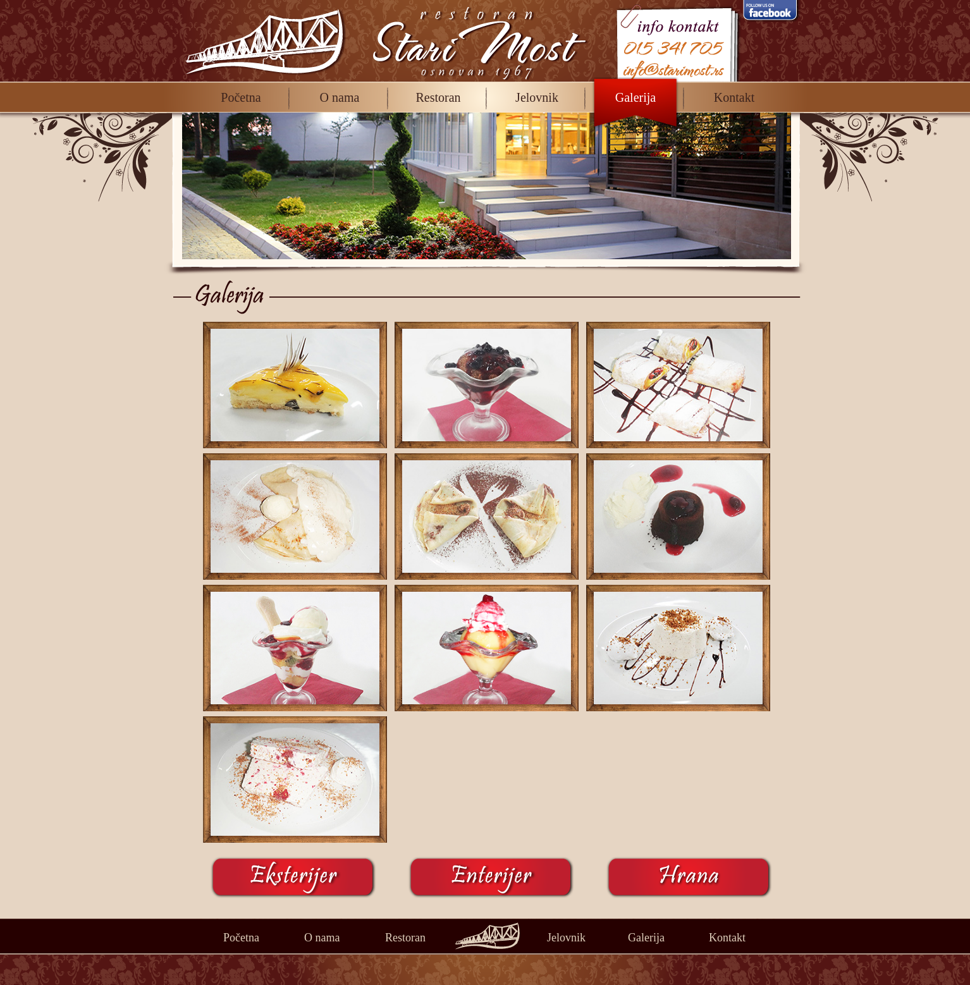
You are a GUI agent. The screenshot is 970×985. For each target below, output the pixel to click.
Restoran (437, 97)
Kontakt (734, 97)
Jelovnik (536, 97)
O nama (340, 97)
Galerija (635, 97)
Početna (241, 97)
